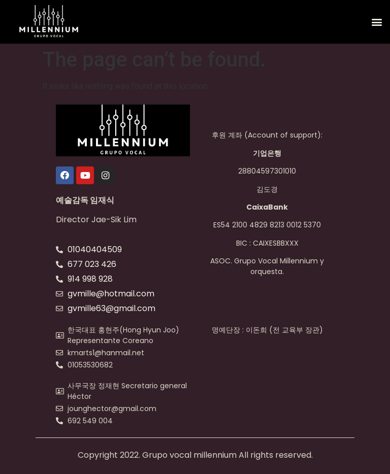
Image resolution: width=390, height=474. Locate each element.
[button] (376, 22)
